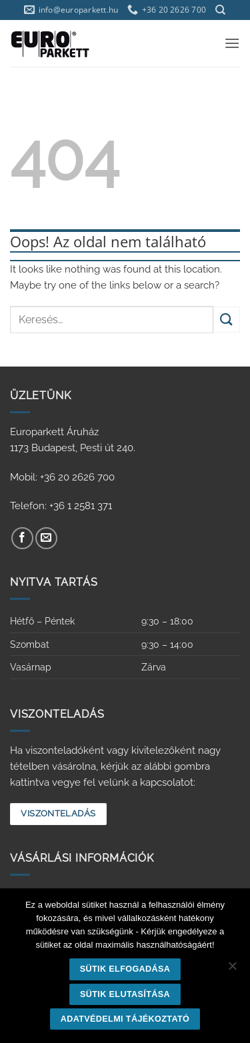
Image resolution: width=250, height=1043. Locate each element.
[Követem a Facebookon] (22, 538)
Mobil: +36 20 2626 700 (62, 477)
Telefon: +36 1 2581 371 (61, 506)
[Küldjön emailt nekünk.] (46, 538)
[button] (232, 43)
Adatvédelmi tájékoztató (125, 1019)
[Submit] (226, 320)
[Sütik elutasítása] (232, 969)
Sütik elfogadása (125, 969)
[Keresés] (220, 10)
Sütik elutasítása (125, 994)
